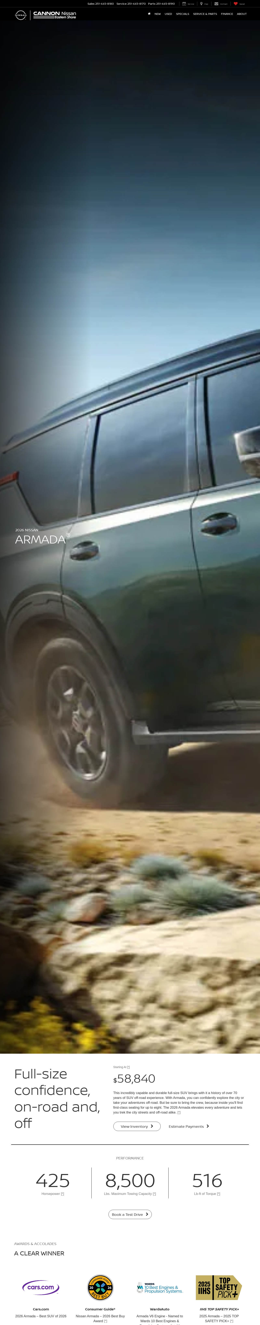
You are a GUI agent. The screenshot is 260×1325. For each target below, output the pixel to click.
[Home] (149, 13)
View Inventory (137, 1126)
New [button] (158, 14)
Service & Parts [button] (205, 14)
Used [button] (168, 14)
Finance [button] (227, 14)
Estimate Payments (189, 1126)
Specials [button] (182, 14)
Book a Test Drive (130, 1214)
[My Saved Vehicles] (239, 4)
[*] (128, 1067)
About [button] (242, 14)
